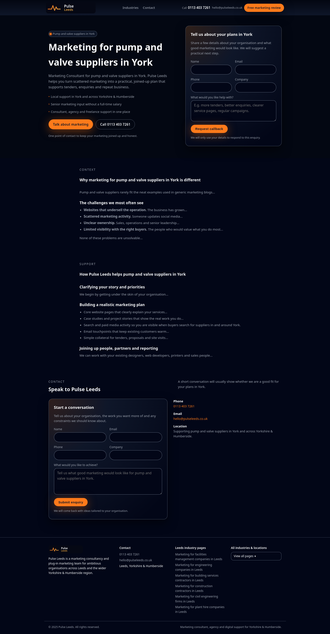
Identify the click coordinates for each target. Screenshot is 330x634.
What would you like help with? (212, 97)
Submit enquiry (70, 502)
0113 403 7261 (196, 7)
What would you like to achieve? (76, 465)
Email (239, 61)
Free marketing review (264, 8)
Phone (195, 79)
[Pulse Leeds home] (71, 7)
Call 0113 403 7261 (115, 124)
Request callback (209, 129)
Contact (149, 7)
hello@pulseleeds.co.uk (227, 7)
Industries (131, 7)
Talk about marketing (71, 124)
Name (195, 61)
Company (241, 79)
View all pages (243, 556)
